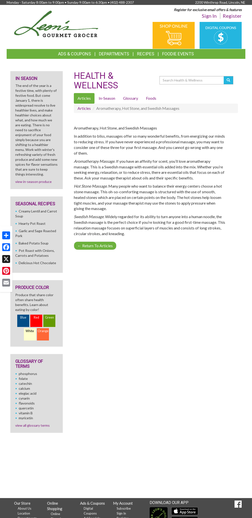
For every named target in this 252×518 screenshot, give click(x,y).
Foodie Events (178, 53)
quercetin (26, 408)
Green (49, 317)
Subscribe (124, 508)
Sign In (209, 16)
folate (23, 378)
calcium (24, 388)
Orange (43, 331)
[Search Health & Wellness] (191, 80)
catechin (25, 383)
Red (36, 317)
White (30, 331)
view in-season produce (33, 181)
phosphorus (28, 374)
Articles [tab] (84, 98)
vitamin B (26, 413)
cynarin (24, 398)
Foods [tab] (151, 98)
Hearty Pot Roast (32, 223)
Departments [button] (114, 53)
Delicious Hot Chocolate (37, 263)
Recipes (145, 53)
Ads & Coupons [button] (74, 53)
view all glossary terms (32, 425)
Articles (84, 108)
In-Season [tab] (107, 98)
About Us (24, 508)
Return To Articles (95, 245)
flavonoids (27, 403)
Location (24, 513)
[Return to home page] (56, 23)
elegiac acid (27, 393)
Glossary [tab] (130, 98)
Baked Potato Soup (33, 243)
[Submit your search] (228, 80)
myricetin (26, 418)
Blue (23, 317)
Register (232, 16)
